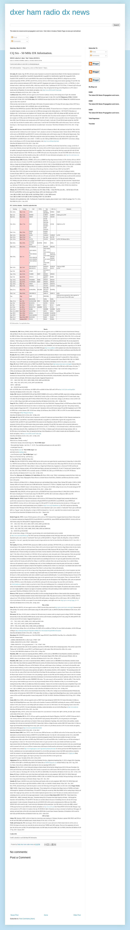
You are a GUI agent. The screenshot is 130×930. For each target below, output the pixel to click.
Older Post (77, 915)
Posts (14, 37)
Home (46, 915)
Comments (15, 41)
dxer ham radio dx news (50, 12)
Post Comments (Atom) (27, 919)
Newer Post (14, 915)
